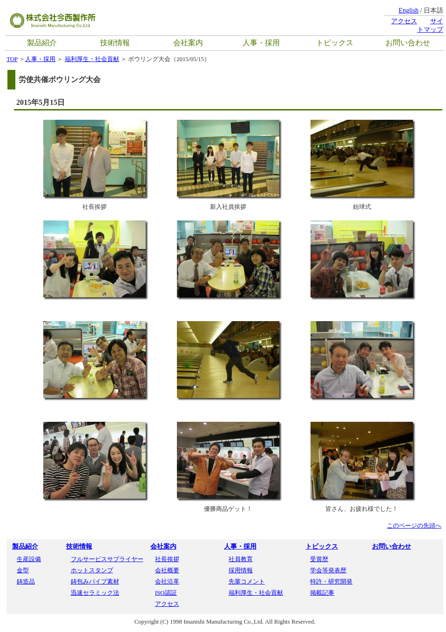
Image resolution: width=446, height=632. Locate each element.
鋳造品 (26, 581)
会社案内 (188, 43)
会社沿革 (167, 581)
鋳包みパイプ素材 (95, 581)
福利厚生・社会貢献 (92, 58)
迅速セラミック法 (95, 592)
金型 (23, 570)
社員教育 (241, 559)
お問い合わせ (407, 43)
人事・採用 (261, 43)
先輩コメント (247, 581)
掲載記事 (322, 592)
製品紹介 (42, 43)
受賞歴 (319, 559)
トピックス (334, 43)
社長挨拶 (167, 559)
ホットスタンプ (92, 570)
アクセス (404, 21)
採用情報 (241, 570)
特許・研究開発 (331, 581)
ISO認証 (166, 592)
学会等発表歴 (328, 570)
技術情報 (115, 43)
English (409, 10)
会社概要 (167, 570)
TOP (12, 58)
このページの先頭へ (414, 525)
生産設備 (29, 559)
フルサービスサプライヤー (107, 559)
